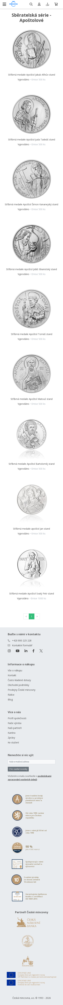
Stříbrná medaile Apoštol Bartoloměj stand (32, 463)
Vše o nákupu (15, 670)
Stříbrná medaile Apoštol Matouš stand (32, 399)
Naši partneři (15, 728)
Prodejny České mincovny (21, 689)
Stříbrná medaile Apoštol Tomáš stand (31, 334)
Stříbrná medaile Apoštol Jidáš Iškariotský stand (31, 269)
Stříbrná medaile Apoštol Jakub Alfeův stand (31, 74)
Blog (10, 699)
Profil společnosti (17, 718)
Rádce (11, 694)
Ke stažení (13, 742)
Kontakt (12, 675)
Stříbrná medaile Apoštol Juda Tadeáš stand (31, 139)
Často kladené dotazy (19, 680)
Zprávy (11, 737)
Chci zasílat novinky (18, 769)
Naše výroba (14, 723)
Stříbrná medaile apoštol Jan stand (31, 528)
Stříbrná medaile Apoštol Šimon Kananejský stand (31, 204)
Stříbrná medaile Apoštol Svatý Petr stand (31, 593)
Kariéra (11, 732)
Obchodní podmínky (18, 685)
